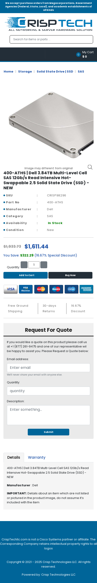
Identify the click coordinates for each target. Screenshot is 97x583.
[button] (86, 54)
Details (13, 457)
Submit (48, 432)
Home (8, 71)
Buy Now (70, 275)
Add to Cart (25, 275)
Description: (16, 401)
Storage (25, 71)
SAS (81, 71)
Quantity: (13, 382)
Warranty (36, 457)
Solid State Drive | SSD (55, 71)
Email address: (18, 359)
